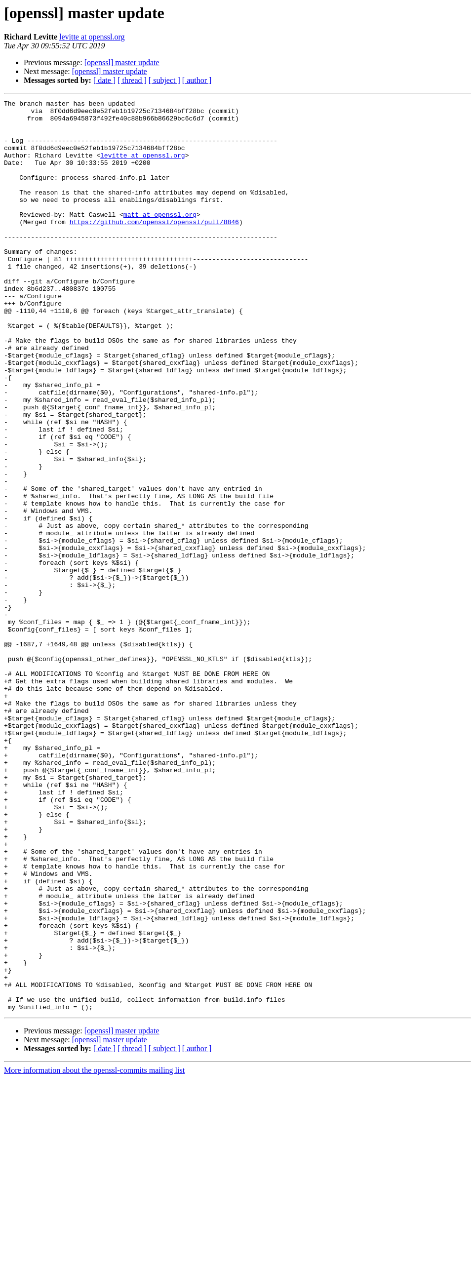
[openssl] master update (121, 62)
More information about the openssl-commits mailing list (94, 1252)
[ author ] (197, 80)
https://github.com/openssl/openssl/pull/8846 (154, 246)
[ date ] (104, 80)
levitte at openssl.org (92, 37)
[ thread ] (132, 80)
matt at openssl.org (160, 238)
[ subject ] (164, 80)
